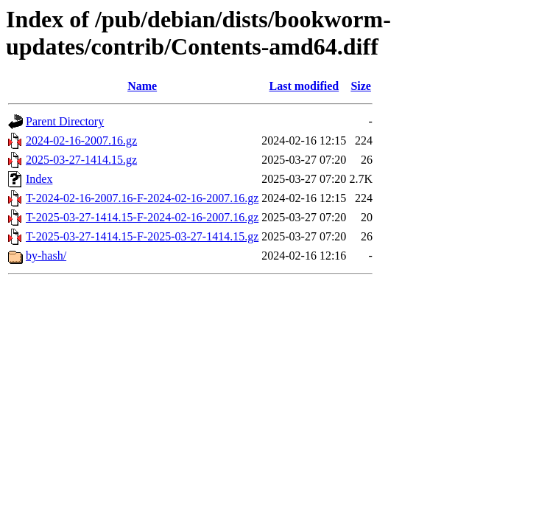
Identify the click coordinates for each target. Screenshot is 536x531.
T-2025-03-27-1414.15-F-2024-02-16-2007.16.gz (142, 217)
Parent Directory (65, 121)
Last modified (304, 86)
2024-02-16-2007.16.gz (81, 140)
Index (39, 179)
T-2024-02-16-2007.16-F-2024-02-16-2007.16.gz (142, 198)
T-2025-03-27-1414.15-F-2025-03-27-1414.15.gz (142, 236)
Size (360, 86)
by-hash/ (46, 255)
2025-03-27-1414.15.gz (81, 159)
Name (142, 86)
